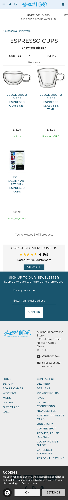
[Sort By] (16, 56)
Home (7, 379)
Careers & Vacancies (44, 451)
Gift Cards (11, 407)
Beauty (8, 383)
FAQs (40, 397)
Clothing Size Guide (47, 443)
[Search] (10, 4)
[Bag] (62, 4)
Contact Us (46, 379)
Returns (43, 388)
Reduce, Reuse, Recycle (48, 435)
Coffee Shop (46, 428)
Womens (9, 393)
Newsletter (46, 410)
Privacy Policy (48, 393)
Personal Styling (51, 458)
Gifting (8, 402)
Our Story (45, 423)
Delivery (44, 383)
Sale (6, 412)
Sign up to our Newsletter (34, 279)
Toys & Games (13, 388)
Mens (7, 397)
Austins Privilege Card (50, 417)
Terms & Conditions (46, 404)
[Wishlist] (16, 4)
